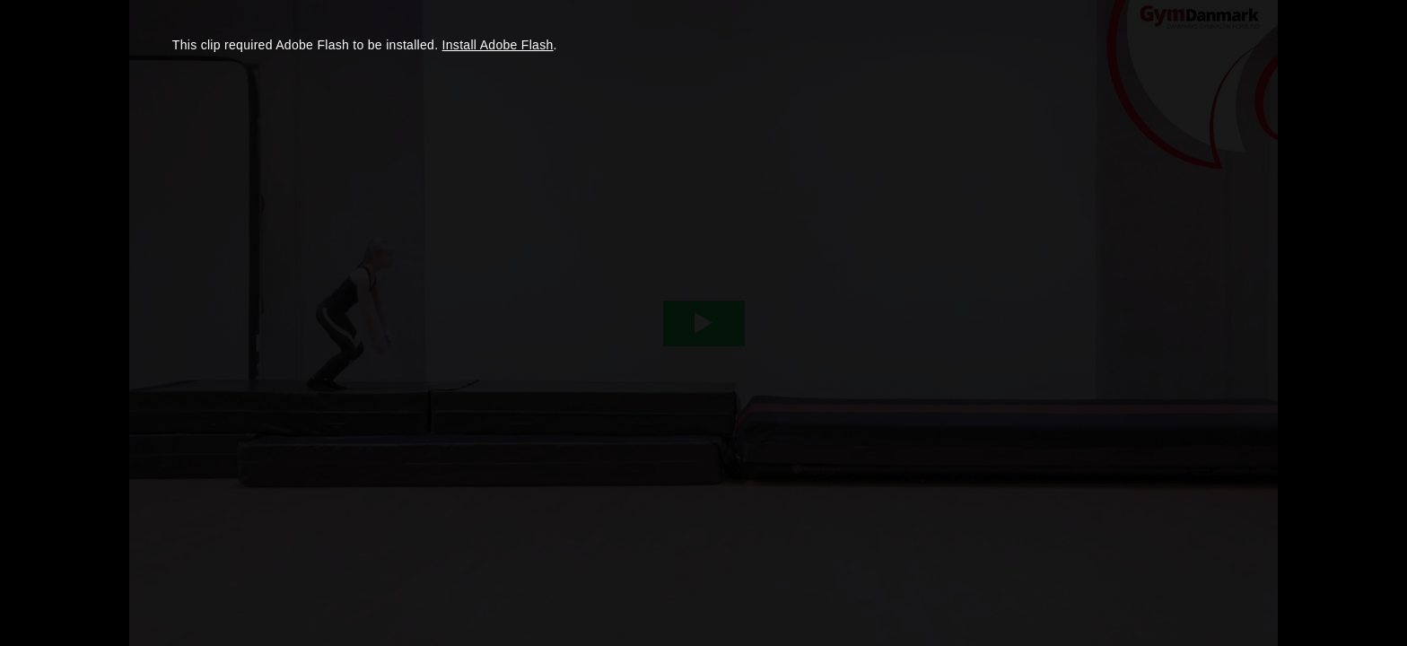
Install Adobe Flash (498, 45)
